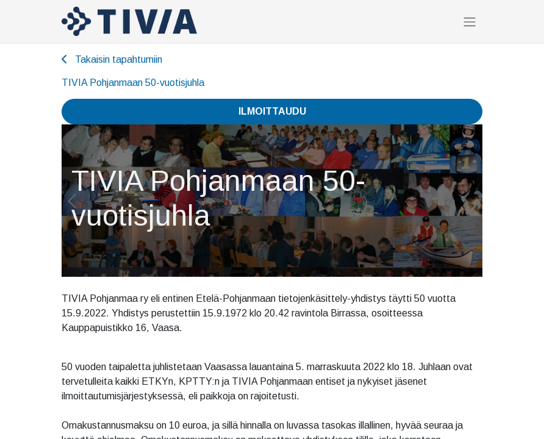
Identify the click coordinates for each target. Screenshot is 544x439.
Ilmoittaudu (272, 111)
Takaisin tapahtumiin (112, 59)
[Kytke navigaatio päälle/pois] (469, 22)
